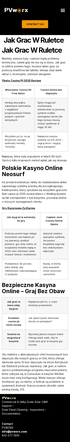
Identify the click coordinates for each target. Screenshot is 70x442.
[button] (62, 10)
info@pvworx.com (14, 431)
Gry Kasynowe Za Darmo (18, 208)
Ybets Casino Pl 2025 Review (21, 80)
